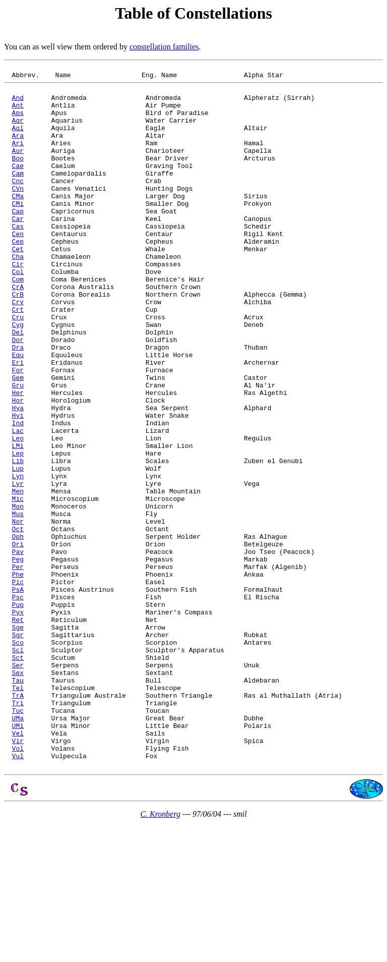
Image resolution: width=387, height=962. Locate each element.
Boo (18, 176)
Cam (18, 194)
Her (18, 457)
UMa (18, 848)
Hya (18, 475)
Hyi (18, 484)
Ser (18, 784)
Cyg (18, 375)
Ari (18, 157)
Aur (18, 167)
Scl (18, 766)
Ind (18, 493)
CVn (18, 212)
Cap (18, 239)
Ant (18, 112)
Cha (18, 294)
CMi (18, 230)
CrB (18, 339)
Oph (18, 630)
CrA (18, 330)
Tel (18, 811)
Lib (18, 539)
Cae (18, 185)
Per (18, 666)
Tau (18, 802)
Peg (18, 657)
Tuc (18, 838)
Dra (18, 403)
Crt (18, 357)
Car (18, 248)
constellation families (164, 46)
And (18, 103)
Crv (18, 348)
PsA (18, 693)
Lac (18, 502)
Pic (18, 684)
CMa (18, 221)
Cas (18, 257)
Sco (18, 757)
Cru (18, 366)
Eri (18, 421)
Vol (18, 884)
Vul (18, 893)
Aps (18, 121)
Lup (18, 548)
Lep (18, 530)
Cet (18, 285)
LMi (18, 521)
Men (18, 575)
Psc (18, 702)
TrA (18, 820)
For (18, 430)
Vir (18, 875)
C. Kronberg (160, 953)
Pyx (18, 720)
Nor (18, 611)
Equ (18, 412)
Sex (18, 793)
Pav (18, 648)
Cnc (18, 203)
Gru (18, 448)
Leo (18, 512)
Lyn (18, 557)
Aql (18, 139)
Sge (18, 739)
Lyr (18, 566)
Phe (18, 675)
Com (18, 321)
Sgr (18, 748)
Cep (18, 275)
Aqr (18, 130)
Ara (18, 148)
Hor (18, 466)
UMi (18, 857)
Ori (18, 639)
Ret (18, 729)
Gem (18, 439)
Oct (18, 621)
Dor (18, 394)
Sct (18, 775)
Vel (18, 866)
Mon (18, 593)
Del (18, 384)
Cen (18, 266)
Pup (18, 711)
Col (18, 312)
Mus (18, 602)
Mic (18, 584)
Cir (18, 303)
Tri (18, 829)
